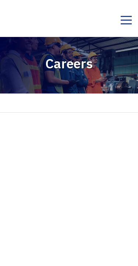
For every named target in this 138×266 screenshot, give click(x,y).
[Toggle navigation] (126, 21)
